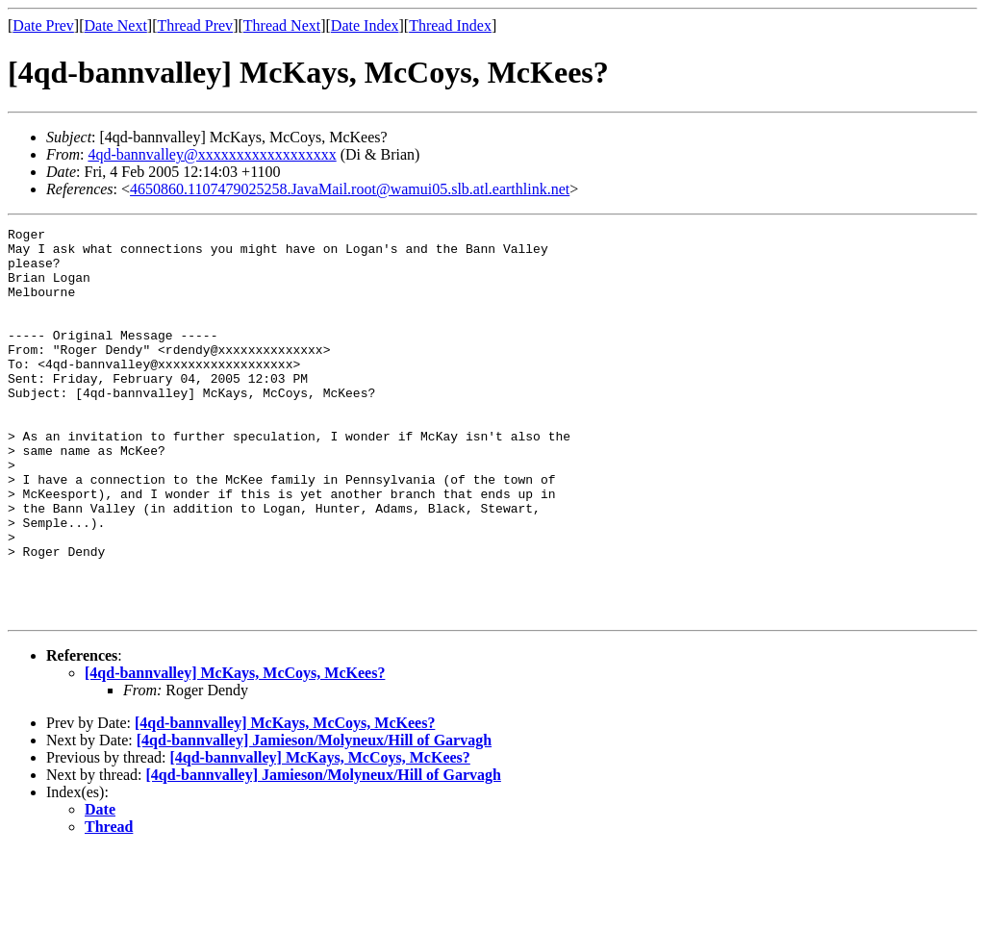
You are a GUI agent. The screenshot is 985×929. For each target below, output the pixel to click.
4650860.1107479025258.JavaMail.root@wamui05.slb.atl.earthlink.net (349, 189)
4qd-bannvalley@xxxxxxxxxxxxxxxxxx (212, 154)
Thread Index (450, 25)
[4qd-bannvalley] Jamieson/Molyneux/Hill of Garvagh (314, 818)
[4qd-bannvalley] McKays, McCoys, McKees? (235, 750)
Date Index (365, 25)
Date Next (116, 25)
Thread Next (281, 25)
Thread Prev (195, 25)
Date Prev (43, 25)
